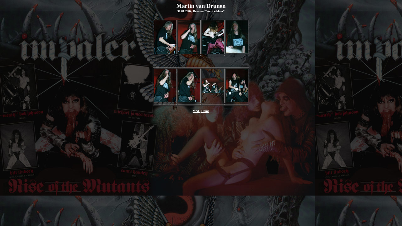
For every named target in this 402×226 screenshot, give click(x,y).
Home (205, 111)
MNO (196, 111)
